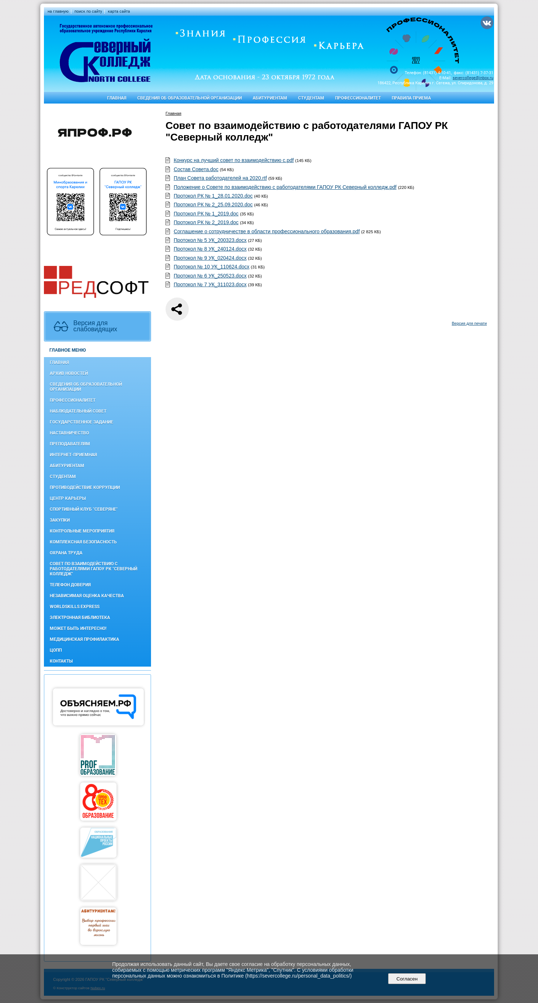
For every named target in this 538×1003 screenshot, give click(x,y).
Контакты (61, 661)
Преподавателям (70, 443)
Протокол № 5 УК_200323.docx (210, 240)
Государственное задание (81, 422)
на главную (58, 11)
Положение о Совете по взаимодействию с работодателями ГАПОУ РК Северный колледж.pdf (285, 187)
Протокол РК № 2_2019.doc (206, 222)
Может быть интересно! (78, 628)
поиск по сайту (88, 11)
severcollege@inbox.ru (473, 78)
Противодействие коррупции (85, 487)
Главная (116, 98)
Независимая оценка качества (87, 595)
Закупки (60, 520)
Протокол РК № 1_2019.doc (206, 214)
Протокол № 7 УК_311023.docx (210, 284)
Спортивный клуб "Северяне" (84, 509)
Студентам (311, 98)
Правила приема (411, 98)
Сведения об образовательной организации (189, 98)
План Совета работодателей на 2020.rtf (220, 178)
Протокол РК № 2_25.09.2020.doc (213, 204)
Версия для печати (469, 323)
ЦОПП (56, 650)
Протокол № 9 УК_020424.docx (210, 258)
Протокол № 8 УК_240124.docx (210, 249)
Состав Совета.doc (196, 169)
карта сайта (119, 11)
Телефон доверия (70, 584)
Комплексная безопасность (83, 542)
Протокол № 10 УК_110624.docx (211, 267)
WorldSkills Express (74, 606)
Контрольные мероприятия (82, 531)
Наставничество (69, 433)
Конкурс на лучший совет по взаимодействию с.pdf (234, 160)
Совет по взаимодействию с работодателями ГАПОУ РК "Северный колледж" (93, 569)
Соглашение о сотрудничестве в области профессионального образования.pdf (266, 231)
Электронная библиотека (80, 617)
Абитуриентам (270, 98)
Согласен (407, 979)
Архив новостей (69, 373)
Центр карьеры (68, 498)
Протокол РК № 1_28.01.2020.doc (213, 196)
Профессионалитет (358, 98)
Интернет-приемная (73, 454)
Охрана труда (66, 552)
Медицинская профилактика (84, 639)
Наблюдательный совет (78, 411)
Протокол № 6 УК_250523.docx (210, 276)
